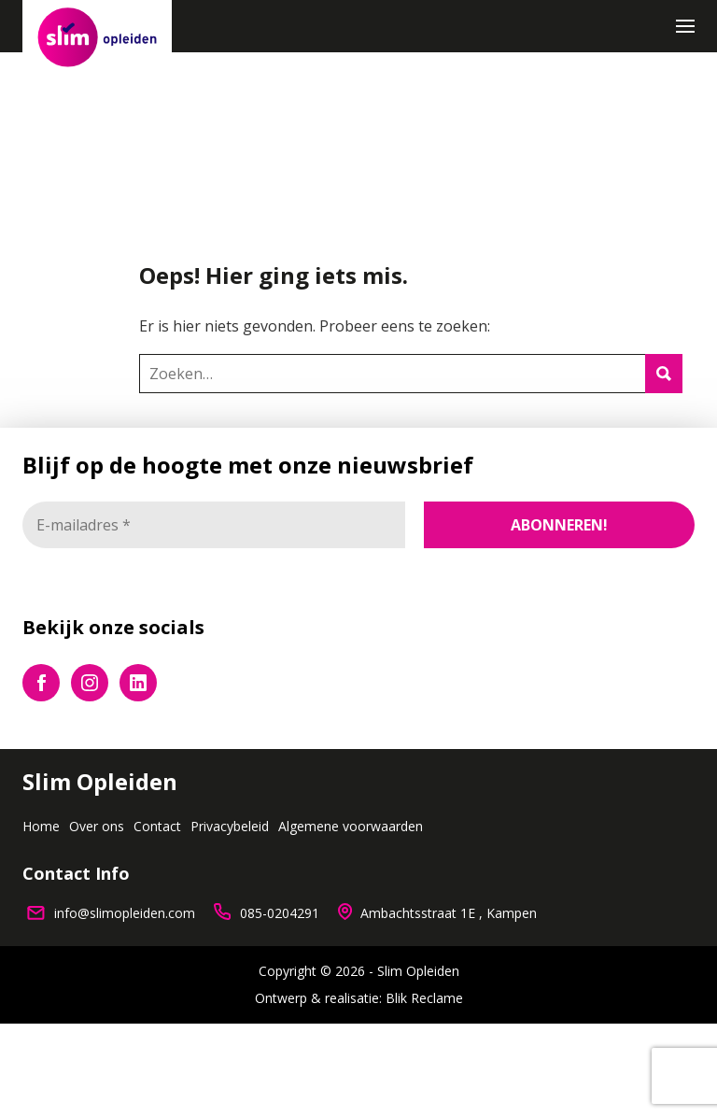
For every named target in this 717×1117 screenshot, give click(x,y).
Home (41, 826)
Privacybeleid (229, 826)
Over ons (96, 826)
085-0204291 (279, 913)
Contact (157, 826)
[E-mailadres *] (213, 525)
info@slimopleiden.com (124, 913)
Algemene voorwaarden (350, 826)
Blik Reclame (424, 998)
